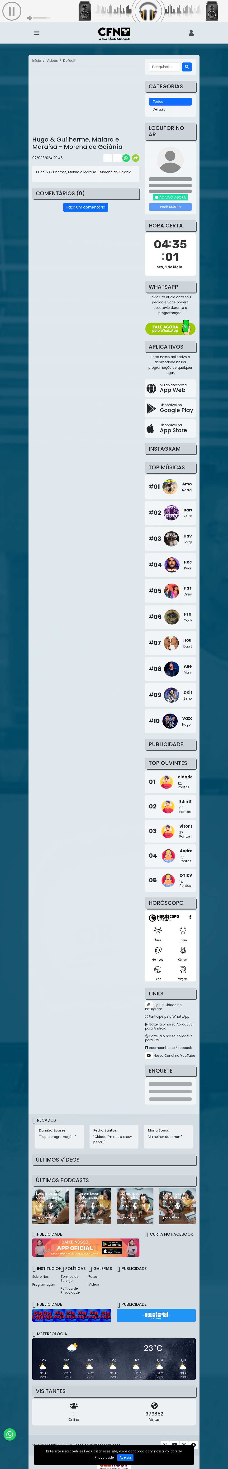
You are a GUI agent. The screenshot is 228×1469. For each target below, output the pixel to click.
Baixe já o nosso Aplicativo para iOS (169, 1038)
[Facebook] (193, 1445)
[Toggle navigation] (36, 33)
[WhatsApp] (10, 1434)
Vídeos (94, 1284)
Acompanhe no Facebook (168, 1047)
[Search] (187, 66)
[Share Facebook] (107, 158)
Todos (158, 101)
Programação (43, 1284)
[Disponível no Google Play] (170, 408)
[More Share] (135, 158)
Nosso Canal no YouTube (170, 1055)
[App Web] (170, 388)
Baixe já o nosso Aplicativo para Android (169, 1026)
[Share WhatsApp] (126, 158)
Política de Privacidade (70, 1290)
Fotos (93, 1276)
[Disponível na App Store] (170, 428)
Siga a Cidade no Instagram (163, 1007)
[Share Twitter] (116, 158)
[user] (191, 33)
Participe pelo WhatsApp (167, 1016)
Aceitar (125, 1457)
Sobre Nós (40, 1276)
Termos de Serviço (70, 1278)
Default (159, 109)
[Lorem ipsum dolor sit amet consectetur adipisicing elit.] (50, 1206)
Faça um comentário (85, 207)
